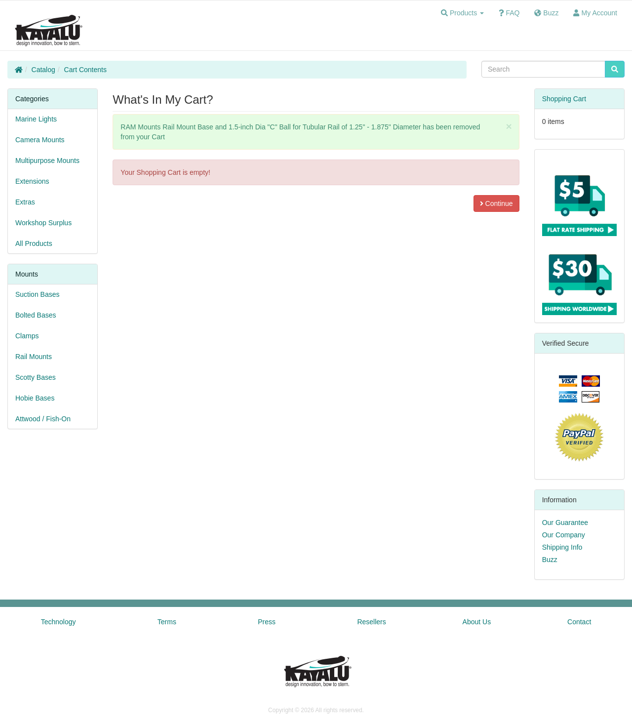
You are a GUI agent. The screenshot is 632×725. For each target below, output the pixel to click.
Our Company (563, 535)
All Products (33, 243)
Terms (167, 622)
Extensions (32, 181)
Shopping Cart (564, 99)
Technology (58, 622)
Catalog (43, 70)
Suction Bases (37, 294)
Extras (25, 202)
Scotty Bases (35, 377)
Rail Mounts (33, 357)
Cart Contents (85, 70)
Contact (579, 622)
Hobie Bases (34, 398)
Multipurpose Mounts (47, 160)
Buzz (549, 560)
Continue (496, 203)
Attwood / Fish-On (43, 419)
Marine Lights (36, 119)
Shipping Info (562, 547)
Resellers (371, 622)
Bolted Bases (35, 315)
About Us (477, 622)
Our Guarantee (565, 522)
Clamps (27, 336)
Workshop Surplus (43, 223)
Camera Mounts (40, 140)
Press (267, 622)
